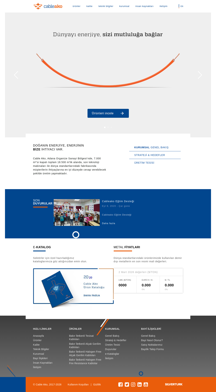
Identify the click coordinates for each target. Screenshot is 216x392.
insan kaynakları (144, 6)
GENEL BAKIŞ (151, 147)
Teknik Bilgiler (41, 349)
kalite (89, 6)
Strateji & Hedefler (115, 340)
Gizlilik (97, 384)
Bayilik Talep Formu (152, 349)
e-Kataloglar (112, 353)
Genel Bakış (112, 335)
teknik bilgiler (106, 6)
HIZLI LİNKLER (42, 328)
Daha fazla (108, 223)
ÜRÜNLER (75, 328)
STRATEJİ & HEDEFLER (149, 155)
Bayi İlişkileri (40, 358)
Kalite (36, 344)
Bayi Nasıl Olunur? (152, 340)
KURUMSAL (112, 328)
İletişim (37, 367)
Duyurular (110, 349)
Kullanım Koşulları (78, 384)
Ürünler (37, 340)
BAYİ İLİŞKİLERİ (151, 328)
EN (182, 6)
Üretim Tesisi (112, 344)
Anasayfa (38, 335)
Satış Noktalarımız (152, 344)
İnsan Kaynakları (43, 362)
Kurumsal (38, 353)
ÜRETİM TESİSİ (144, 162)
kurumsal (124, 6)
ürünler (77, 6)
